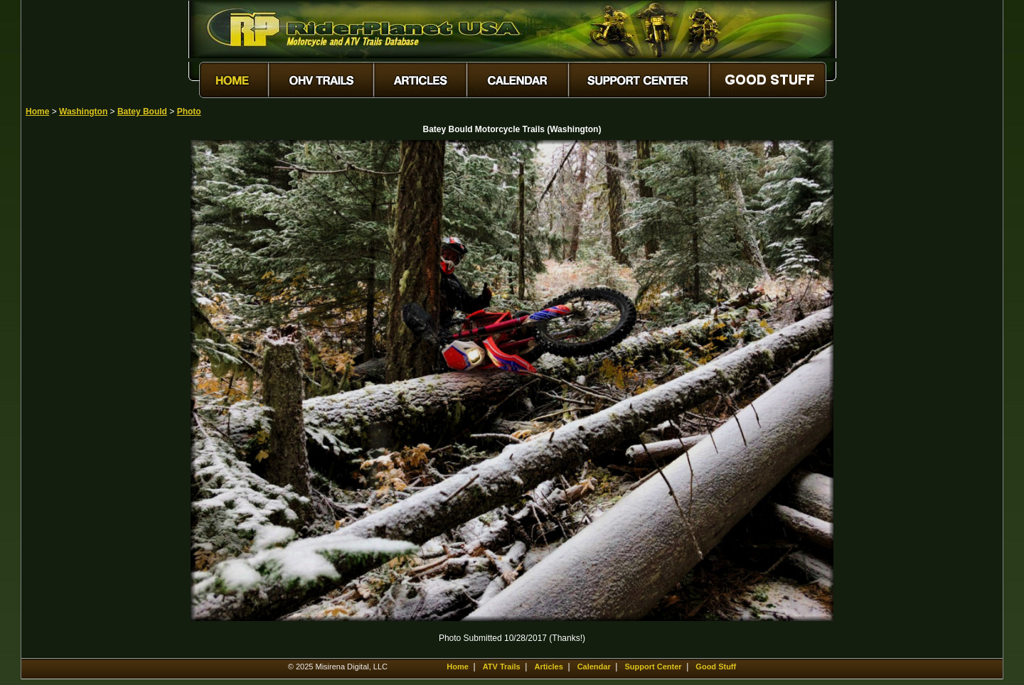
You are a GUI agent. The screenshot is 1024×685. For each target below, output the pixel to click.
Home (37, 112)
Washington (83, 112)
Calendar (594, 666)
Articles (548, 666)
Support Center (653, 666)
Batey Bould (142, 112)
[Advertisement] (75, 353)
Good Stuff (715, 666)
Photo (189, 112)
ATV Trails (502, 666)
